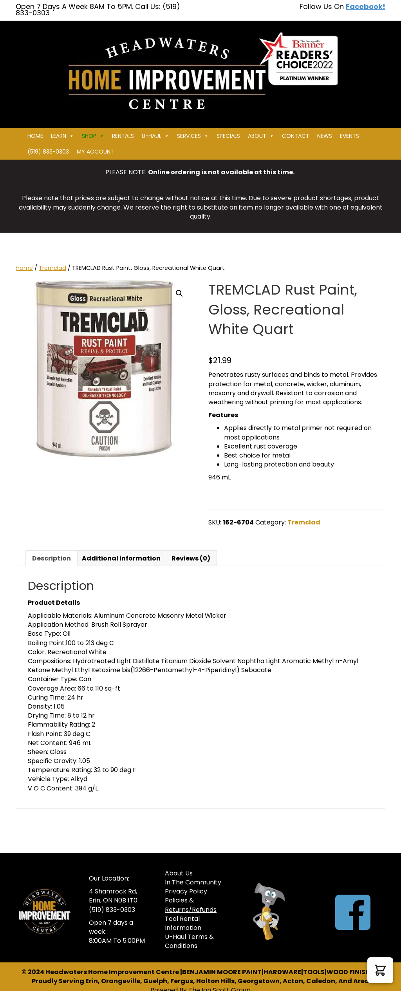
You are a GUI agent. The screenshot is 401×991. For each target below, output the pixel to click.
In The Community (193, 882)
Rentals (123, 136)
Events (349, 136)
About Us (179, 873)
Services (193, 136)
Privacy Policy (186, 891)
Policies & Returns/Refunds (191, 905)
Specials (228, 136)
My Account (95, 152)
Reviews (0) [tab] (191, 558)
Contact (295, 136)
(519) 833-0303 (48, 152)
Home (35, 136)
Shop (93, 136)
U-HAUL (155, 136)
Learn (62, 136)
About (261, 136)
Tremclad (52, 268)
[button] (179, 293)
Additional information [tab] (121, 558)
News (324, 136)
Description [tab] (51, 558)
